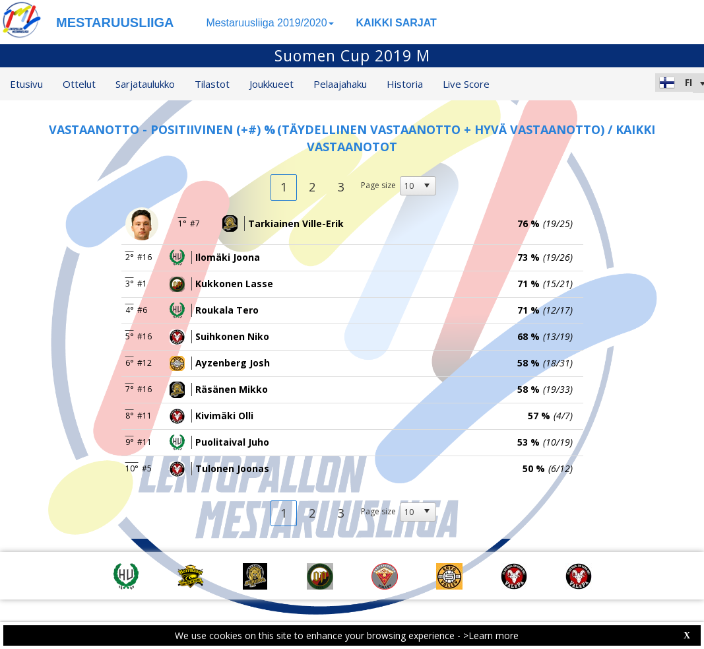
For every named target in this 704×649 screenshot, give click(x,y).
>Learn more (491, 635)
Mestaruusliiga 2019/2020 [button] (269, 22)
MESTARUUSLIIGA (115, 22)
